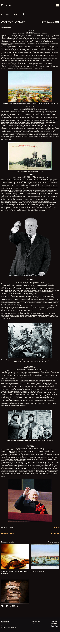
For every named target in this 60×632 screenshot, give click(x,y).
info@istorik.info (55, 623)
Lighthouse (13, 627)
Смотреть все (53, 542)
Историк (6, 5)
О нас (33, 623)
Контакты (34, 625)
